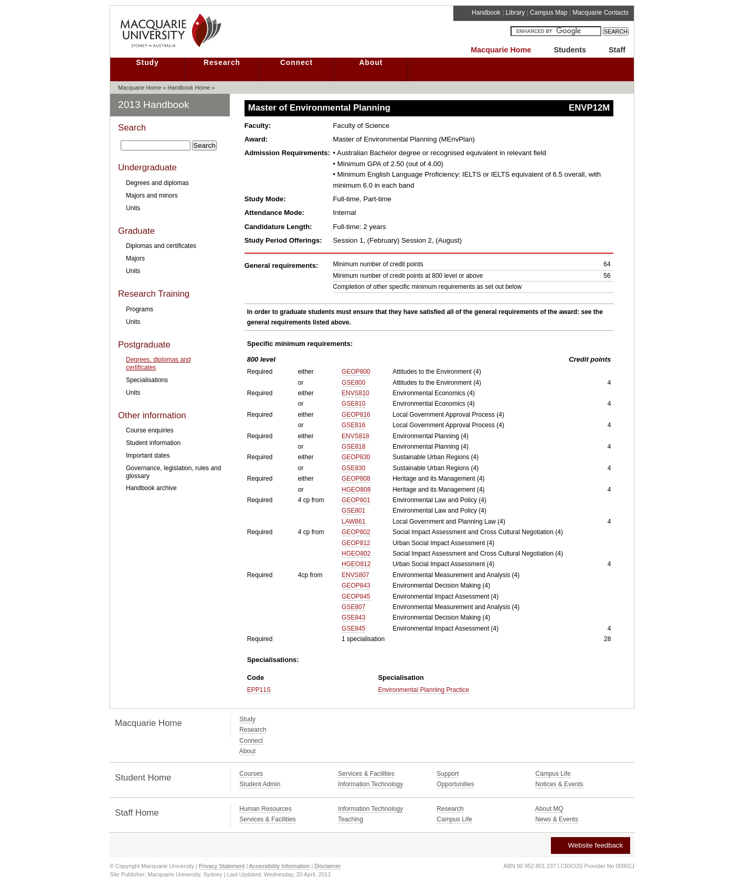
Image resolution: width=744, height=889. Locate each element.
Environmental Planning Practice (423, 689)
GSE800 (353, 382)
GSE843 (353, 617)
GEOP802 (356, 532)
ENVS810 (355, 393)
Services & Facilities (366, 773)
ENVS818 (355, 436)
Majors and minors (152, 195)
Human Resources (265, 808)
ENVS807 (355, 575)
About (371, 63)
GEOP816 (356, 414)
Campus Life (552, 773)
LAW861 (354, 521)
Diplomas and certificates (161, 246)
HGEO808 (356, 489)
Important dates (147, 455)
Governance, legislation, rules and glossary (173, 471)
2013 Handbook (153, 104)
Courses (251, 773)
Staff (617, 50)
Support (448, 773)
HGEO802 (356, 553)
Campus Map (548, 12)
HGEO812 (356, 564)
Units (133, 208)
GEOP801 (356, 500)
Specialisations (147, 380)
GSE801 (353, 510)
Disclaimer (327, 866)
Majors (135, 258)
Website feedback (590, 845)
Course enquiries (150, 430)
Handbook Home (188, 87)
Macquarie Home (501, 50)
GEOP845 (356, 596)
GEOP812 (356, 543)
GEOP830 (356, 457)
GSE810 (353, 403)
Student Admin (259, 784)
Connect (296, 63)
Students (570, 50)
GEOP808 (356, 478)
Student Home (143, 778)
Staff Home (137, 813)
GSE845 (353, 628)
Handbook (486, 12)
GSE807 (353, 607)
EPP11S (259, 689)
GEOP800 (356, 371)
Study (147, 63)
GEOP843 (356, 585)
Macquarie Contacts (600, 12)
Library (515, 12)
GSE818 (353, 446)
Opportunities (455, 784)
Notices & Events (559, 784)
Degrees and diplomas (157, 183)
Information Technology (370, 784)
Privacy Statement (222, 866)
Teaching (350, 819)
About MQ (549, 808)
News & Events (556, 819)
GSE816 (353, 425)
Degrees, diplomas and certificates (158, 363)
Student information (153, 443)
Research (222, 63)
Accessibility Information (279, 866)
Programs (139, 309)
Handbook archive (151, 488)
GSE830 (353, 468)
